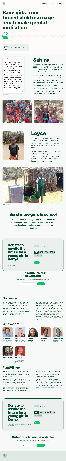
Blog (53, 3)
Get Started (59, 3)
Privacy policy (60, 455)
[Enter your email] (28, 283)
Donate (5, 37)
